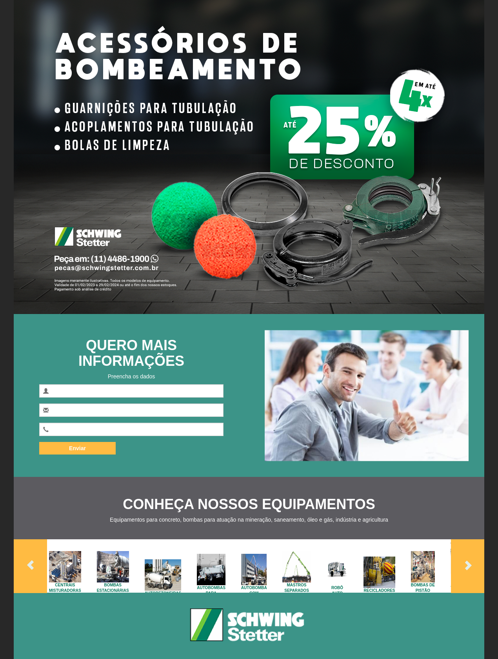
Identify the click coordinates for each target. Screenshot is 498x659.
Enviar (77, 448)
